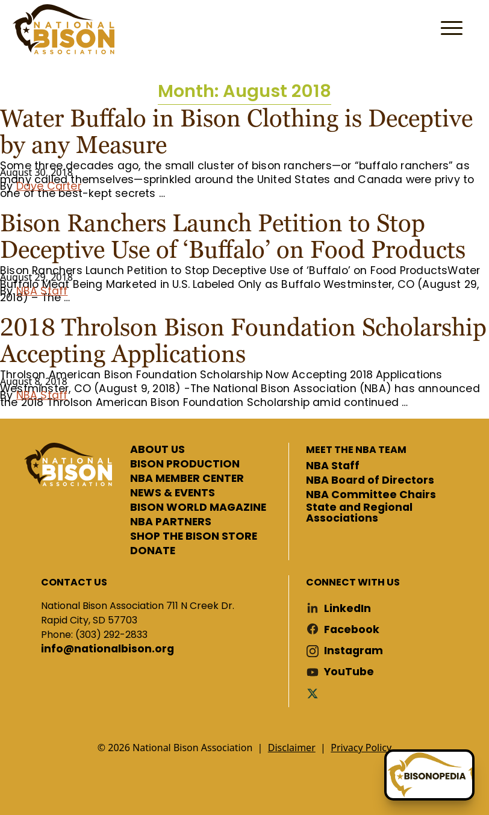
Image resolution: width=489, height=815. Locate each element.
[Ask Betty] (429, 775)
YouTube (349, 672)
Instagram (353, 651)
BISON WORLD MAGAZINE (198, 507)
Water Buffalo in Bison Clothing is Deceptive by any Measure (236, 131)
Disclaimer (292, 747)
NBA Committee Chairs (371, 495)
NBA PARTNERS (170, 522)
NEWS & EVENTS (172, 493)
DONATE (152, 551)
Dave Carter (48, 186)
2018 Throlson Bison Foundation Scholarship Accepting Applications (243, 340)
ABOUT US (157, 450)
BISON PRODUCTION (185, 464)
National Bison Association (63, 29)
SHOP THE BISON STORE (193, 536)
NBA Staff (42, 291)
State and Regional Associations (359, 512)
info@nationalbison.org (107, 649)
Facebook (351, 630)
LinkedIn (347, 609)
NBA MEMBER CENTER (187, 478)
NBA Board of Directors (370, 480)
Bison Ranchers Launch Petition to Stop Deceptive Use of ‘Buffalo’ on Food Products (233, 236)
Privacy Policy (361, 747)
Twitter (315, 693)
